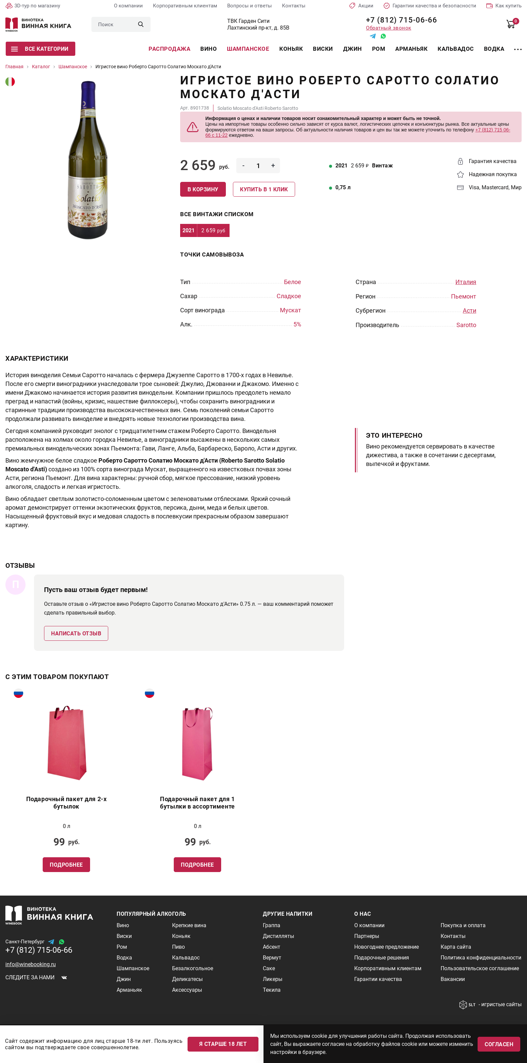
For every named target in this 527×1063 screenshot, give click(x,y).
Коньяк (291, 48)
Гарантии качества (378, 979)
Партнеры (366, 936)
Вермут (272, 957)
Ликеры (272, 979)
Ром (379, 48)
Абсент (271, 946)
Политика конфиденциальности (481, 957)
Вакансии (453, 979)
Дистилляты (278, 936)
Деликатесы (187, 979)
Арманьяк (411, 48)
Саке (269, 968)
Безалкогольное (192, 968)
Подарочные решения (381, 957)
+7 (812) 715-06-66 (399, 20)
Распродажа (169, 48)
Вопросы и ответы (249, 6)
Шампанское (248, 48)
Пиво (178, 946)
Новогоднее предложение (386, 946)
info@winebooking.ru (30, 964)
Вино (208, 48)
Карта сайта (456, 946)
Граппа (271, 925)
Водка (494, 48)
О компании (128, 6)
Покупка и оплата (463, 925)
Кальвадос (456, 48)
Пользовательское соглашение (480, 968)
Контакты (294, 6)
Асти (469, 310)
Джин (352, 48)
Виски (323, 48)
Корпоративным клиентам (185, 6)
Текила (272, 989)
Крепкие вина (189, 925)
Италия (465, 281)
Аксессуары (187, 989)
